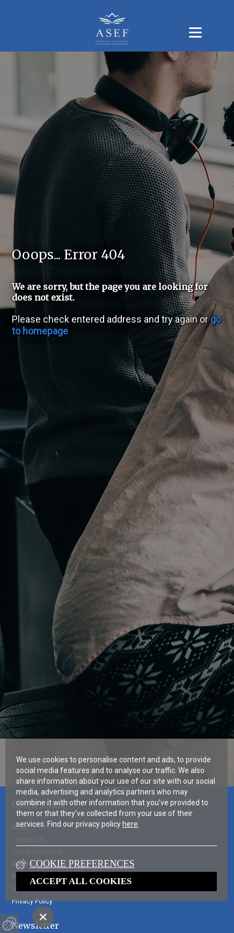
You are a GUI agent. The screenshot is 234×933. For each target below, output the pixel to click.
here (130, 824)
